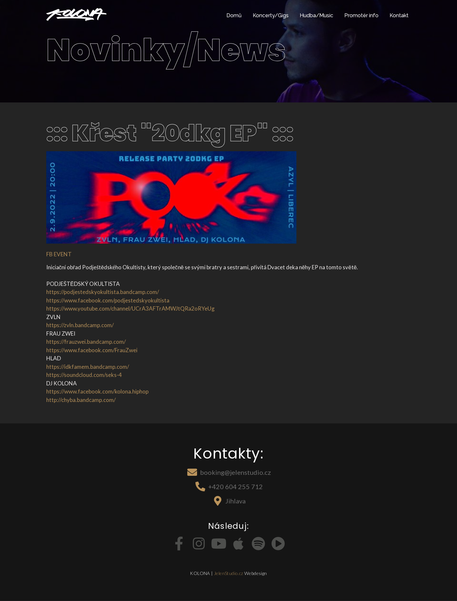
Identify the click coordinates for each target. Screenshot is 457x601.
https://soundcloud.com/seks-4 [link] (84, 374)
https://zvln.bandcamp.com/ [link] (80, 325)
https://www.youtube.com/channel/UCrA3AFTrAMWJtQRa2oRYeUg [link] (130, 308)
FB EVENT (59, 254)
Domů (234, 15)
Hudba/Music (316, 15)
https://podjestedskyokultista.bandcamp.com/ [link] (102, 291)
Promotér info (361, 15)
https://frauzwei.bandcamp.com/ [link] (86, 341)
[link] (107, 300)
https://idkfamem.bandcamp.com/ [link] (87, 366)
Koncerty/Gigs (271, 15)
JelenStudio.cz (228, 573)
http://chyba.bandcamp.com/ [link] (81, 399)
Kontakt (399, 15)
